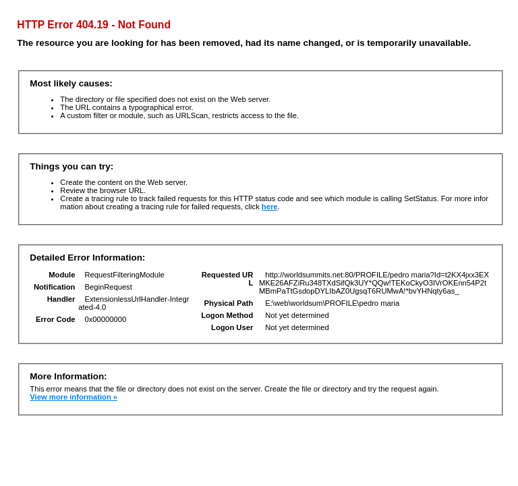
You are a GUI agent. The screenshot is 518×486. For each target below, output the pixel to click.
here (270, 206)
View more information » (73, 397)
